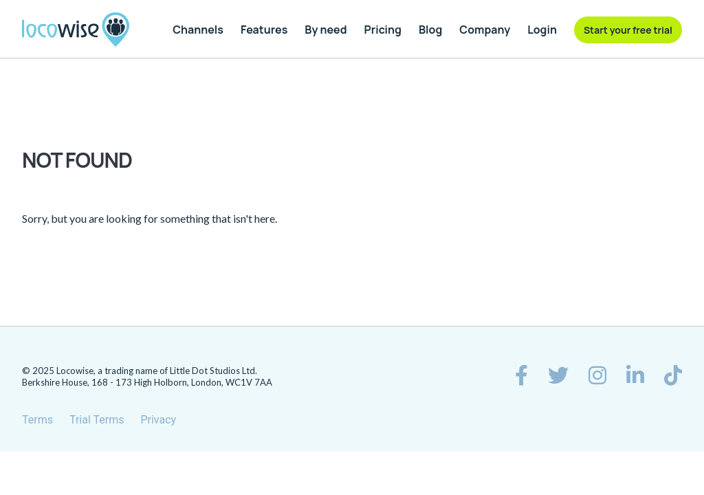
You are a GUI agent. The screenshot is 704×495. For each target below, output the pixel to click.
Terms (37, 419)
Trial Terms (96, 419)
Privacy (158, 419)
